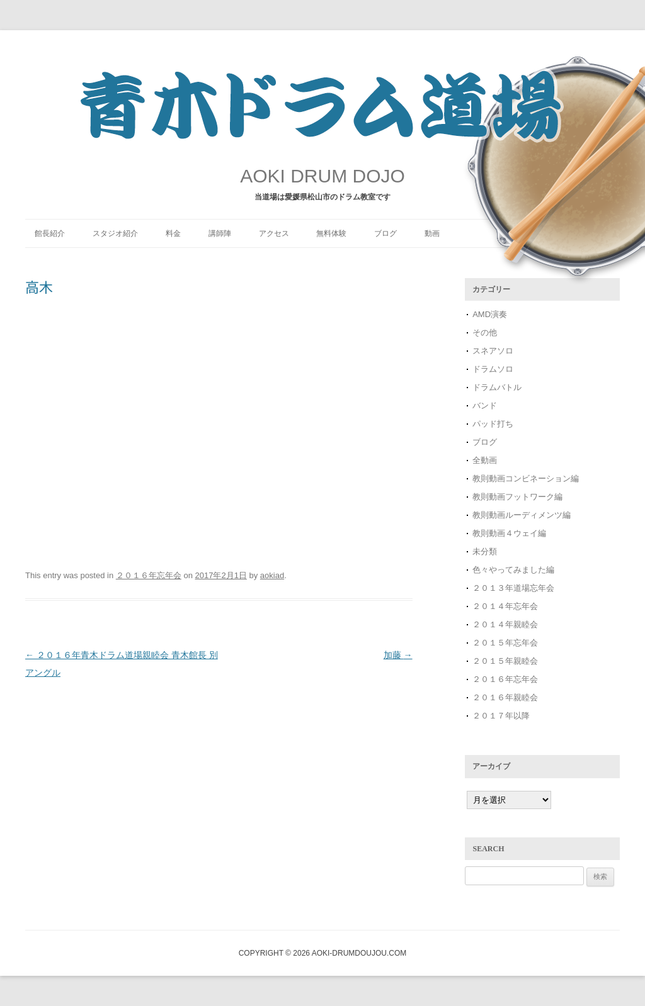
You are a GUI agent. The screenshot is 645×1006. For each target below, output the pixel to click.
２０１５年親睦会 (505, 661)
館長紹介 (50, 233)
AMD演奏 (489, 314)
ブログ (385, 233)
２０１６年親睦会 (505, 697)
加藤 (398, 655)
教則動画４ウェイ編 (509, 533)
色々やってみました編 (513, 569)
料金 (173, 233)
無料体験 (331, 233)
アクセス (274, 233)
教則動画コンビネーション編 (525, 478)
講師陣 (219, 233)
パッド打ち (492, 423)
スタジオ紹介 (115, 233)
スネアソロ (492, 350)
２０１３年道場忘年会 (517, 588)
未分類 (484, 551)
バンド (484, 405)
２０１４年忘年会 (505, 606)
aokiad (272, 575)
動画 (432, 233)
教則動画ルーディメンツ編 (521, 515)
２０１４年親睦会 (505, 624)
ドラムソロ (492, 369)
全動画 (484, 460)
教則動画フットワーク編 (517, 496)
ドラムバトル (497, 387)
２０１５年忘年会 (505, 642)
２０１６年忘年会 (148, 575)
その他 (484, 332)
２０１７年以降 (501, 715)
